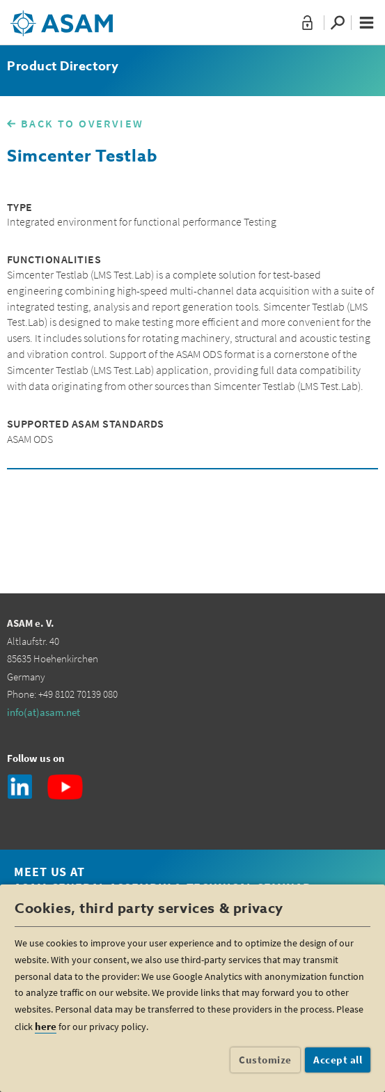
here (45, 1026)
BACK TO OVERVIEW (82, 123)
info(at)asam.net (43, 712)
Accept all (337, 1059)
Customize (265, 1059)
